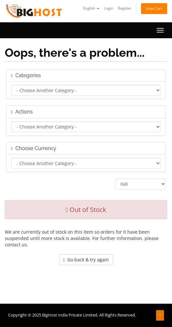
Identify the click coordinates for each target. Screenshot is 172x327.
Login (108, 8)
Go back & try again (86, 260)
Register (124, 8)
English (91, 8)
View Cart (154, 8)
